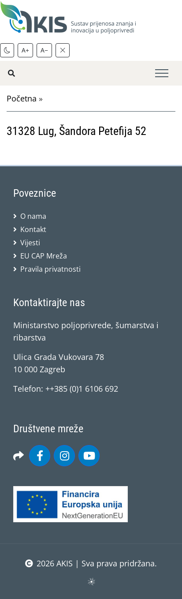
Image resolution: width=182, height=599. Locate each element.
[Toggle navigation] (161, 73)
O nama (33, 216)
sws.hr (91, 581)
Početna (22, 98)
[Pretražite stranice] (11, 73)
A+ (25, 50)
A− (44, 50)
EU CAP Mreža (43, 256)
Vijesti (30, 242)
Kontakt (33, 229)
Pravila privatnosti (50, 269)
